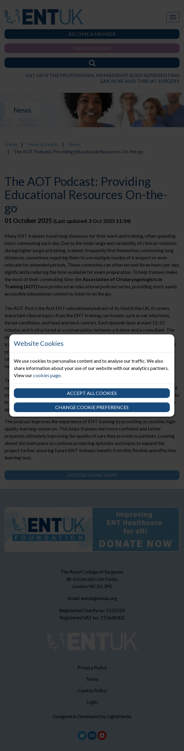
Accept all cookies (92, 393)
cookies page (47, 375)
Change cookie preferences (92, 407)
